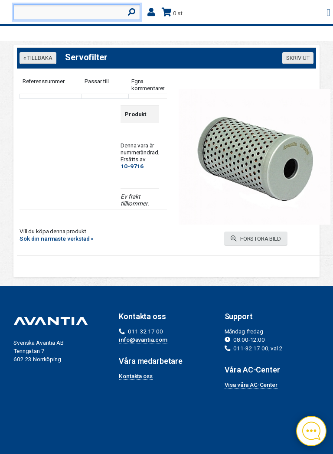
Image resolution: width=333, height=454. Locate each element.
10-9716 (132, 166)
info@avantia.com (143, 339)
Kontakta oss (135, 375)
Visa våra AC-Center (251, 384)
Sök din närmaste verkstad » (57, 238)
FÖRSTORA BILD (256, 239)
